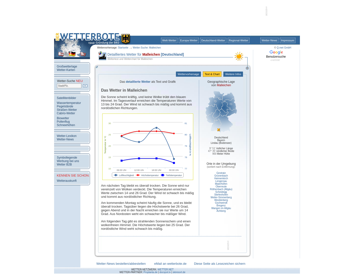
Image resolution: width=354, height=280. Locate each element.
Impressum (287, 40)
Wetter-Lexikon (66, 136)
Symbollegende (67, 157)
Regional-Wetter (238, 40)
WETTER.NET (166, 269)
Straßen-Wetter (67, 110)
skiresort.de (179, 272)
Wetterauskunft (66, 180)
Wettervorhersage (188, 74)
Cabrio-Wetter (66, 113)
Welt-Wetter (169, 40)
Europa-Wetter (188, 40)
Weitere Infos (233, 74)
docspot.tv (165, 272)
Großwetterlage (67, 66)
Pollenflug (63, 121)
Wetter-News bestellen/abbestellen (121, 263)
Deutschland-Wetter (213, 40)
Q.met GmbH (284, 47)
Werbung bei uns (68, 161)
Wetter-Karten (66, 70)
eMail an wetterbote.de (170, 263)
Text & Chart (212, 74)
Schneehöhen (66, 125)
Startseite (123, 47)
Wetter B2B (64, 164)
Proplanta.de (151, 272)
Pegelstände (65, 106)
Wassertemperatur (69, 103)
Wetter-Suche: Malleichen (147, 47)
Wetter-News (269, 40)
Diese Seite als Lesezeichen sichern (219, 263)
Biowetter (63, 118)
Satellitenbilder (66, 98)
